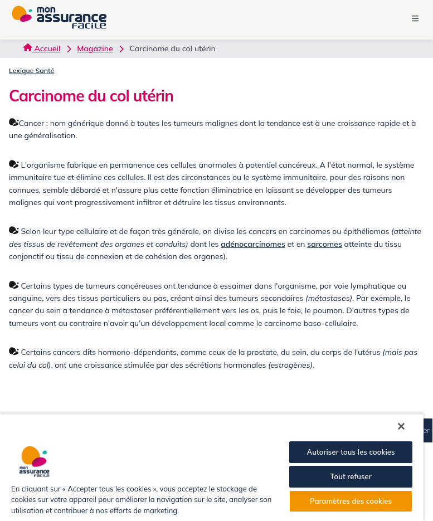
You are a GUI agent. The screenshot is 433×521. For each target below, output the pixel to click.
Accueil (41, 48)
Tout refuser (350, 476)
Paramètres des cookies (351, 500)
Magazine (95, 48)
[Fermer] (401, 426)
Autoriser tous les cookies (350, 451)
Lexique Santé (31, 70)
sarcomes (324, 244)
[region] (212, 467)
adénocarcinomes (253, 244)
